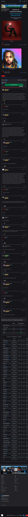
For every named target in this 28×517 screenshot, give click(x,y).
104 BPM (9, 45)
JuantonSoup (5, 374)
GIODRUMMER (5, 348)
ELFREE (4, 363)
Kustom (6, 169)
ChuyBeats (4, 370)
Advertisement (21, 86)
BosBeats (4, 382)
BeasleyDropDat (7, 159)
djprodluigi (4, 389)
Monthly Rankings (4, 77)
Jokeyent (5, 10)
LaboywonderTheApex (8, 124)
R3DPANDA (4, 367)
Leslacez (6, 237)
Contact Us (2, 491)
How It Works (16, 478)
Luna (4, 457)
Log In (15, 481)
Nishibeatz (6, 217)
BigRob (4, 344)
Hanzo (4, 419)
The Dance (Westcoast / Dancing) (9, 44)
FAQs (15, 477)
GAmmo (11, 41)
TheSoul (4, 385)
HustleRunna (5, 449)
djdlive (4, 378)
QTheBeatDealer (5, 355)
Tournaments (19, 77)
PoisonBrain (6, 197)
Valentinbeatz (6, 255)
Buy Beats (2, 477)
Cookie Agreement (3, 490)
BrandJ (4, 400)
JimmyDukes (5, 340)
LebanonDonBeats (6, 423)
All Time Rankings (10, 77)
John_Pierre (6, 114)
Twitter (16, 489)
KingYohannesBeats (8, 142)
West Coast (5, 45)
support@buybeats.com (5, 501)
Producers (2, 480)
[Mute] (18, 515)
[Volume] (20, 515)
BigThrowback (7, 89)
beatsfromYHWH (7, 226)
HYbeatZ (4, 453)
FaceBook (16, 487)
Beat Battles (15, 77)
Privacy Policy (3, 489)
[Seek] (14, 515)
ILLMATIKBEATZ (7, 246)
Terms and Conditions (4, 487)
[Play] (9, 515)
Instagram (16, 490)
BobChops (4, 434)
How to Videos (17, 482)
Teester (4, 408)
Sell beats (2, 478)
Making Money (3, 482)
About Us (2, 484)
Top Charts (2, 481)
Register (16, 480)
